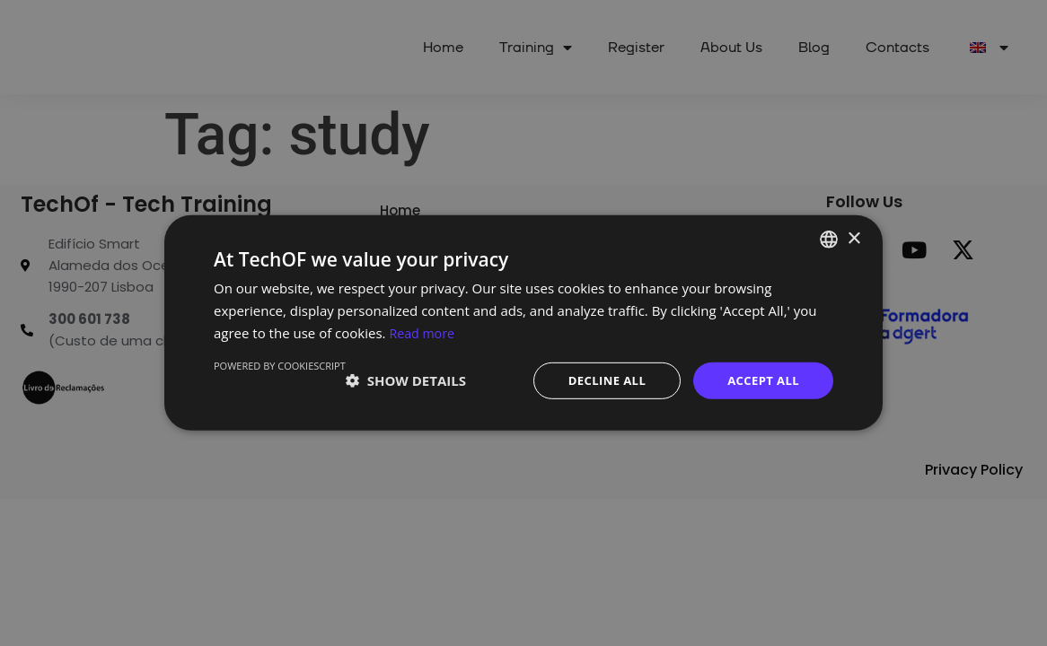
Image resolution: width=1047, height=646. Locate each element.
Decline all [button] (599, 379)
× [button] (853, 237)
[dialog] (523, 323)
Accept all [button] (761, 379)
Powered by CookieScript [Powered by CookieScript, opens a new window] (280, 364)
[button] (406, 380)
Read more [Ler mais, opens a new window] (423, 331)
